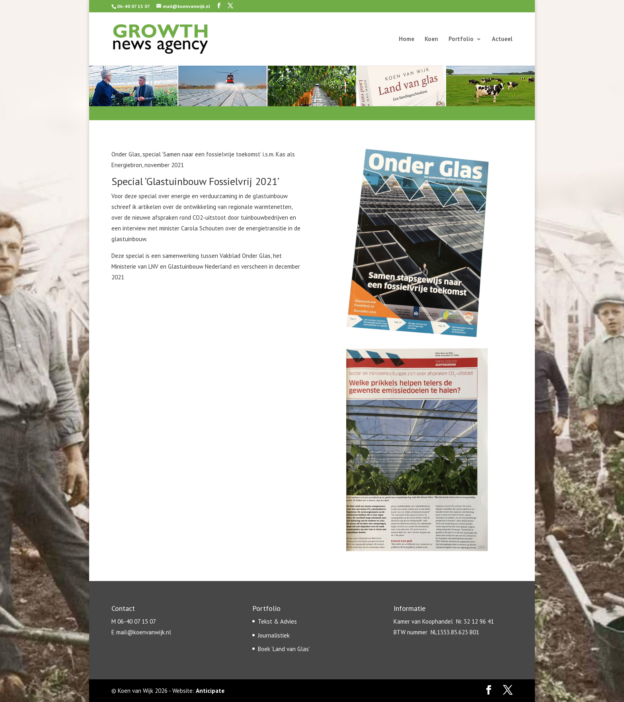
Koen (431, 39)
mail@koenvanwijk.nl (143, 632)
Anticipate (210, 690)
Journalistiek (274, 635)
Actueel (502, 39)
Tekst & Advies (277, 621)
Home (406, 39)
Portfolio (461, 39)
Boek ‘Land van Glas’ (284, 649)
